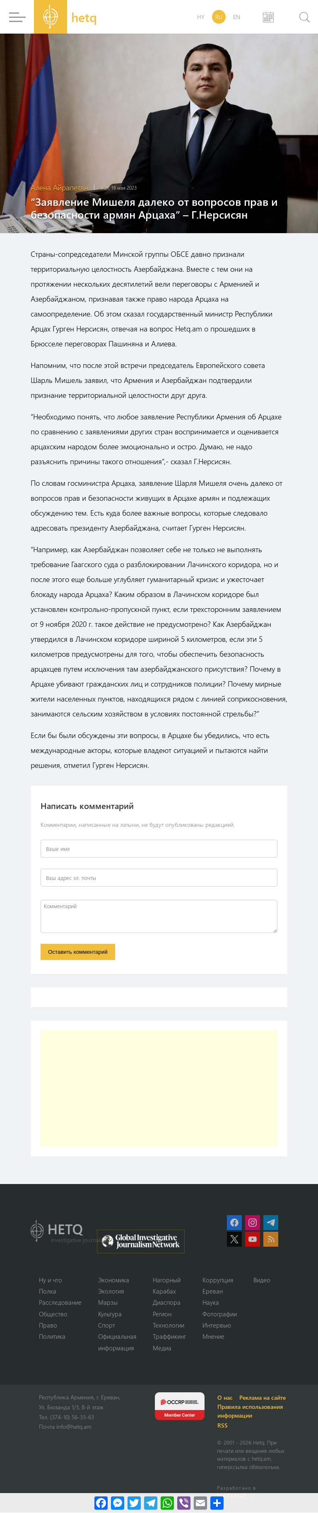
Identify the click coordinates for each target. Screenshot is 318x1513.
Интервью (216, 1325)
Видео (261, 1280)
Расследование (60, 1303)
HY (201, 17)
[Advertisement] (159, 1089)
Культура (110, 1314)
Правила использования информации (250, 1411)
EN (236, 17)
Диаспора (167, 1303)
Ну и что (50, 1280)
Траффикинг (169, 1337)
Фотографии (219, 1314)
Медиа (162, 1348)
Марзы (108, 1303)
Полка (47, 1291)
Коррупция (217, 1280)
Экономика (113, 1280)
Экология (111, 1291)
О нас (225, 1398)
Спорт (106, 1325)
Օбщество (53, 1314)
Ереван (212, 1291)
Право (48, 1325)
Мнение (213, 1337)
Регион (162, 1314)
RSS (223, 1426)
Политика (52, 1337)
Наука (210, 1303)
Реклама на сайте (263, 1398)
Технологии (168, 1325)
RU (218, 17)
